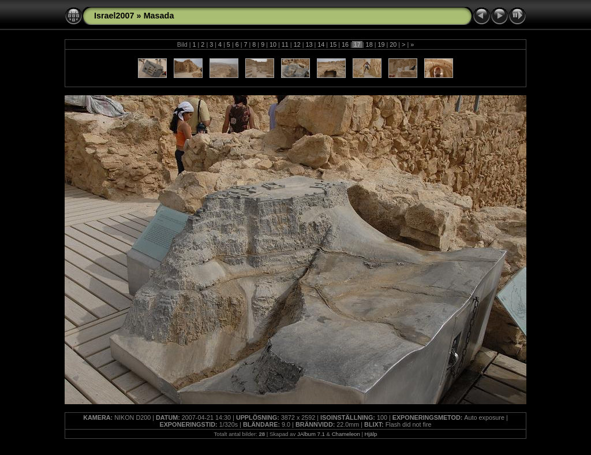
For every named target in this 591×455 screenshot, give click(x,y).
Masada (159, 15)
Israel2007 (114, 15)
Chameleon (346, 434)
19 (381, 44)
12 (297, 44)
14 (321, 44)
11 (285, 44)
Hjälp (371, 434)
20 (393, 44)
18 (369, 44)
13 (309, 44)
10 (273, 44)
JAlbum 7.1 (311, 434)
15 (333, 44)
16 (345, 44)
